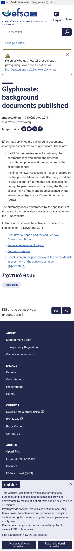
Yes (56, 310)
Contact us (13, 433)
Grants (10, 394)
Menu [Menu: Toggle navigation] (69, 19)
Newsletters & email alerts (23, 412)
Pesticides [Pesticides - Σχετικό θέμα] (11, 284)
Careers (11, 372)
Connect (11, 466)
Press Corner (14, 426)
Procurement (14, 386)
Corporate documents (20, 354)
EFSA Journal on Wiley (20, 459)
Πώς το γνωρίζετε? (42, 2)
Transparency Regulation (22, 347)
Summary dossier (19, 251)
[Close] (67, 55)
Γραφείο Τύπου (16, 43)
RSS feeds (12, 419)
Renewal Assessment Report (26, 245)
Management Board (18, 339)
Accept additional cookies (18, 545)
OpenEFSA (13, 451)
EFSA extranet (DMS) (19, 473)
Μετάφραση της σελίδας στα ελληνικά (30, 69)
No (66, 310)
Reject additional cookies (55, 545)
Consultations (15, 379)
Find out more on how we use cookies (24, 534)
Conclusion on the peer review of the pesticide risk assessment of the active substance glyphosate (40, 261)
